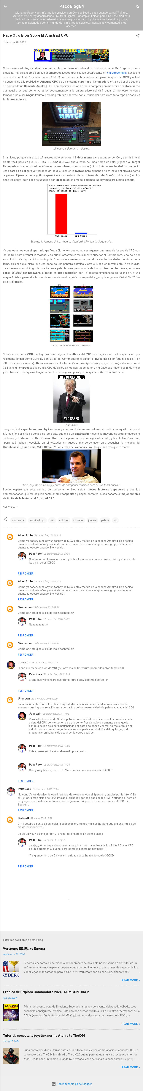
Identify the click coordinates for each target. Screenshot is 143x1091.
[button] (138, 36)
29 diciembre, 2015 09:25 (46, 789)
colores (64, 520)
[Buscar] (138, 7)
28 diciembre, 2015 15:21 (57, 619)
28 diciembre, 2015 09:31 (46, 607)
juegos (92, 520)
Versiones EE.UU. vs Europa (24, 948)
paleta (105, 520)
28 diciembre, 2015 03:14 (48, 581)
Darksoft (23, 818)
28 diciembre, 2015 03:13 (48, 535)
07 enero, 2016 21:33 (54, 840)
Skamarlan (25, 607)
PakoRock (35, 553)
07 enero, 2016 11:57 (41, 818)
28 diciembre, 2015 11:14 (45, 662)
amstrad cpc (37, 520)
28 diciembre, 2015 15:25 (57, 764)
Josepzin (24, 662)
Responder (25, 573)
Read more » (131, 980)
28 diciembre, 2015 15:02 (56, 713)
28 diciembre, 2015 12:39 (44, 698)
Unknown (24, 698)
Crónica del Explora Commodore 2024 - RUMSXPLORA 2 (46, 992)
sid (115, 520)
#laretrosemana (117, 72)
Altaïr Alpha (25, 535)
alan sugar (18, 520)
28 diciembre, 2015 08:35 (57, 553)
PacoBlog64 (71, 6)
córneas (78, 520)
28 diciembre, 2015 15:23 (57, 674)
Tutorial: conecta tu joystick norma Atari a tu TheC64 (44, 1035)
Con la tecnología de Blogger (71, 1084)
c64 (52, 520)
